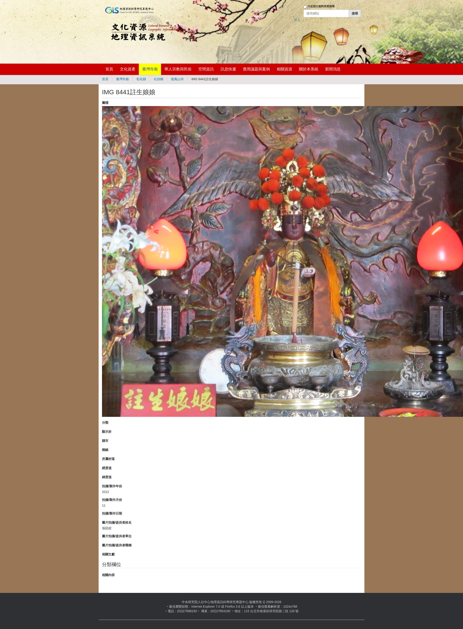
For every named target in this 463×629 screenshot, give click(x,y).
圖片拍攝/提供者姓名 (117, 522)
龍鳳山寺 (177, 79)
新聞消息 (333, 69)
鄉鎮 (105, 450)
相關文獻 (108, 554)
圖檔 (105, 102)
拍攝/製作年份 (112, 486)
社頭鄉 (158, 79)
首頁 (109, 69)
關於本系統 (308, 69)
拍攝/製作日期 (112, 513)
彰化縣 (141, 79)
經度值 (107, 468)
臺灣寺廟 (150, 69)
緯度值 (107, 477)
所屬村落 (108, 459)
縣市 (105, 441)
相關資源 (284, 69)
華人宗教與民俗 (178, 69)
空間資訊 (206, 69)
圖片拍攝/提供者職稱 (117, 545)
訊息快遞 (228, 69)
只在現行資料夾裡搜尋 (321, 6)
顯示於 (107, 431)
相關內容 (108, 575)
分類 (105, 422)
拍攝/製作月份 (112, 500)
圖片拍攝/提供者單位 (117, 536)
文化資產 (127, 69)
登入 (297, 20)
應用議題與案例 (256, 69)
